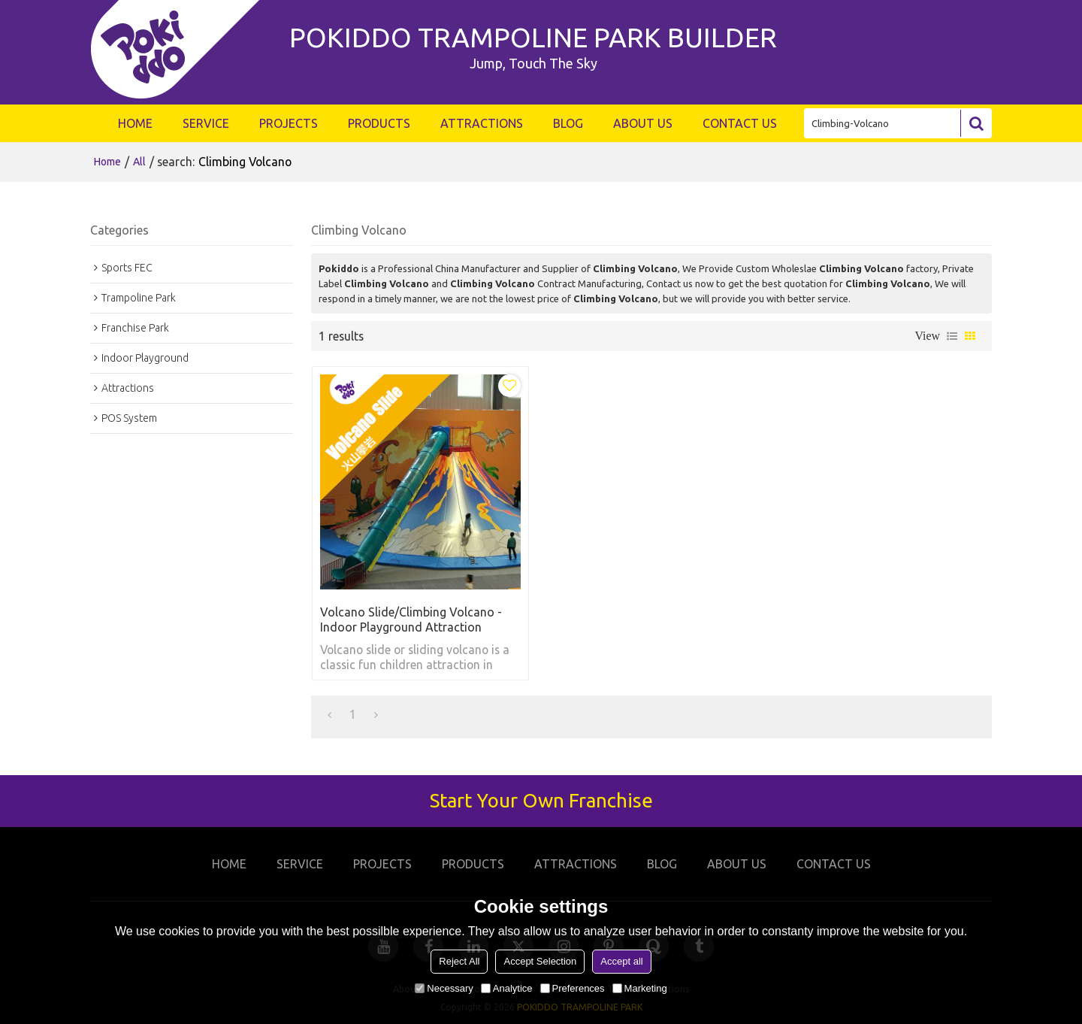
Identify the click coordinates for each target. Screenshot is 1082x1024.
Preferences (572, 988)
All (139, 162)
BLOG (568, 123)
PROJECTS (288, 123)
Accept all (621, 961)
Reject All (459, 961)
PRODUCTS (379, 123)
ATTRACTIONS (481, 123)
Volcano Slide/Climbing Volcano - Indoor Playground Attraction (411, 619)
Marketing (639, 988)
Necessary (444, 988)
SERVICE (206, 123)
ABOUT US (642, 123)
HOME (135, 123)
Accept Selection (539, 961)
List (952, 336)
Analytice (507, 988)
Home (107, 162)
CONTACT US (740, 123)
